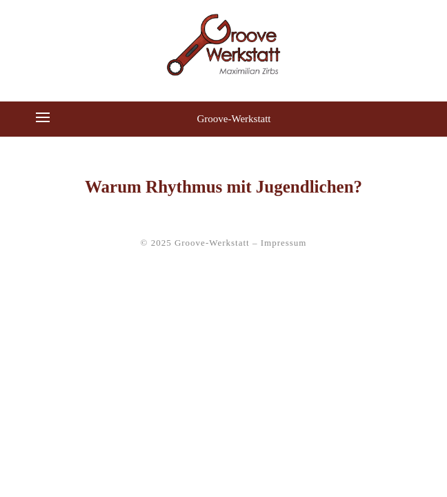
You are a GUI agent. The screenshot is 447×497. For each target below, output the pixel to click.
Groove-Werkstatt (233, 118)
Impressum (284, 242)
